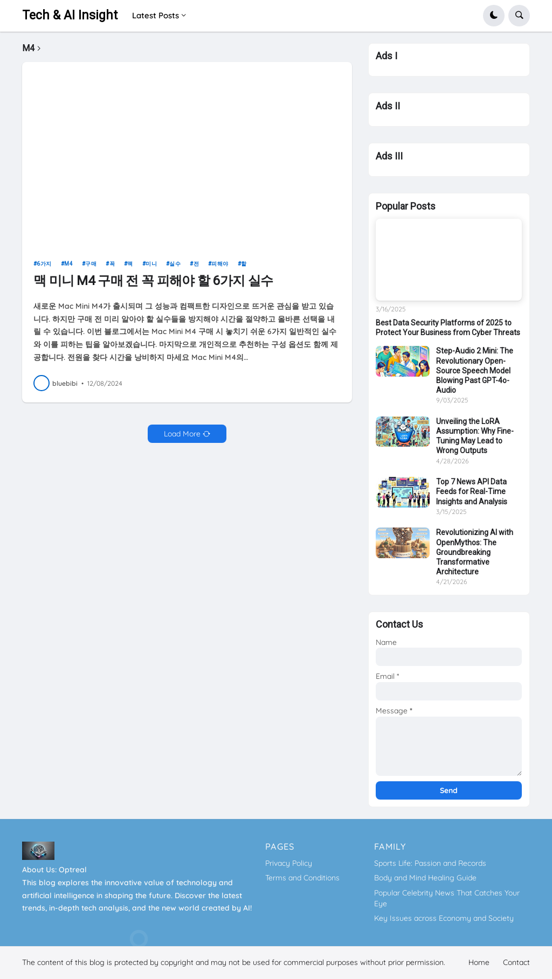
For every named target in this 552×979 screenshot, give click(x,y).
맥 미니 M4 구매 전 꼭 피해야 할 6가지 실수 (153, 286)
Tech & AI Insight (70, 15)
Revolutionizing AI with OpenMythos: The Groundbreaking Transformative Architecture (474, 552)
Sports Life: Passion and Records (430, 863)
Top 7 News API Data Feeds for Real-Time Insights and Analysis (471, 491)
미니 (151, 269)
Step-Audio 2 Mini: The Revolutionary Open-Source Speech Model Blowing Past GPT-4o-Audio (474, 370)
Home (478, 962)
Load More (182, 438)
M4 (68, 269)
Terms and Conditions (302, 878)
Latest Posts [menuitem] (155, 15)
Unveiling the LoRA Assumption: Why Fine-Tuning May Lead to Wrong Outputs (475, 436)
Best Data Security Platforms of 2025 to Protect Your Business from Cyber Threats (448, 327)
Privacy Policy (288, 863)
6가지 (44, 269)
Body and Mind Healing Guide (425, 878)
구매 (90, 269)
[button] (494, 15)
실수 (175, 269)
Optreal (73, 869)
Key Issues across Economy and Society (444, 918)
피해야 (220, 269)
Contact (516, 962)
